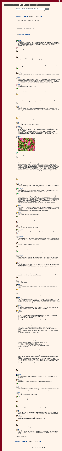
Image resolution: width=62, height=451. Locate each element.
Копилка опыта (33, 4)
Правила (48, 4)
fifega (19, 396)
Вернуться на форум (22, 16)
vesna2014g (20, 152)
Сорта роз (6, 4)
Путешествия (26, 4)
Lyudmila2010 (20, 188)
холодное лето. (27, 34)
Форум (11, 4)
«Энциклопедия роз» (37, 447)
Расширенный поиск (45, 10)
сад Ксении (47, 220)
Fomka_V (19, 56)
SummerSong (20, 236)
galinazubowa (20, 229)
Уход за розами (16, 4)
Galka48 (19, 117)
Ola (18, 106)
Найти (47, 8)
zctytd (19, 246)
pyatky (19, 415)
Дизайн (21, 4)
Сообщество (39, 4)
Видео (44, 4)
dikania (19, 77)
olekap (19, 47)
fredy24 (19, 374)
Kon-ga (19, 262)
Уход (41, 16)
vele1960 (19, 40)
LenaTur (19, 205)
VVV (33, 28)
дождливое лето (21, 34)
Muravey (19, 126)
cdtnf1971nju (20, 72)
